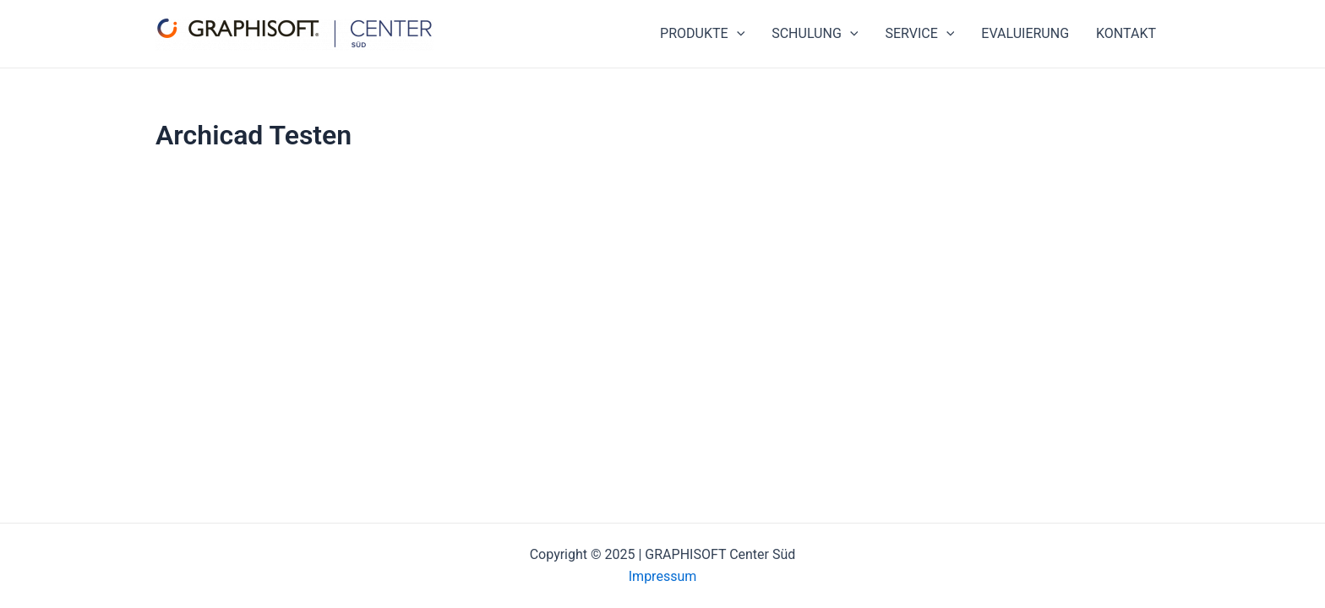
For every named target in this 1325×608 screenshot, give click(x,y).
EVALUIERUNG (1025, 33)
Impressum (663, 576)
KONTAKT (1126, 33)
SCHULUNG (815, 34)
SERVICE (919, 34)
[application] (736, 34)
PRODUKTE (702, 34)
